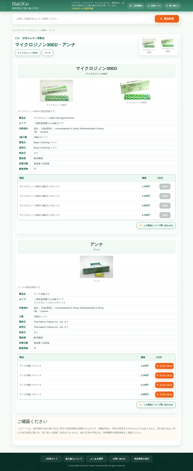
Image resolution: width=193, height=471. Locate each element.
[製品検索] (83, 19)
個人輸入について (73, 459)
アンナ (47, 53)
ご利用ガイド (51, 459)
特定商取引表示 (141, 459)
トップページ (18, 30)
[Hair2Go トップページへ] (25, 5)
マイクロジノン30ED (27, 53)
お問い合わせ (119, 459)
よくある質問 (96, 459)
